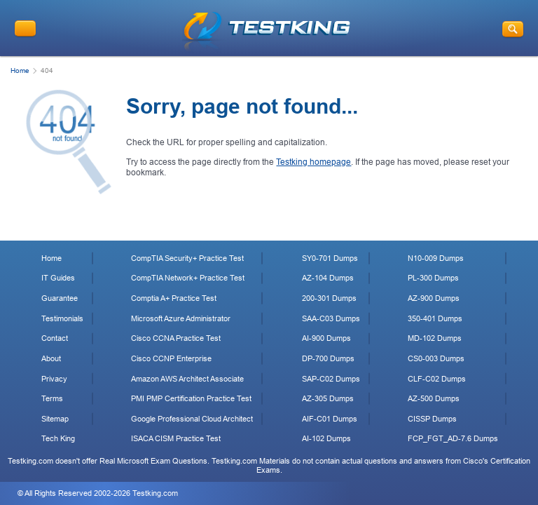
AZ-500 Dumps (434, 398)
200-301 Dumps (329, 298)
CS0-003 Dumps (436, 358)
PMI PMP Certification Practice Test (191, 398)
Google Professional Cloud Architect (192, 419)
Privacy (54, 379)
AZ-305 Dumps (328, 398)
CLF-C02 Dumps (437, 379)
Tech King (58, 438)
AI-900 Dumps (326, 338)
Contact (54, 338)
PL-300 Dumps (433, 278)
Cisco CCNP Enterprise (171, 358)
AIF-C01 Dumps (329, 419)
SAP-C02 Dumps (331, 379)
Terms (52, 398)
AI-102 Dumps (326, 438)
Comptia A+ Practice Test (173, 298)
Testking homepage (313, 162)
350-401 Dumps (435, 318)
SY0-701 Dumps (330, 258)
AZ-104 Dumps (328, 278)
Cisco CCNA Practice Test (176, 338)
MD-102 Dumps (435, 338)
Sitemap (55, 419)
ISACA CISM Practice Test (176, 438)
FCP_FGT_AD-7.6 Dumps (453, 438)
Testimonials (62, 318)
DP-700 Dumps (328, 358)
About (51, 358)
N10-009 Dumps (436, 258)
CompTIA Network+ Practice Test (187, 278)
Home (20, 70)
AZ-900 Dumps (434, 298)
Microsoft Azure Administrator (180, 318)
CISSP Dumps (432, 419)
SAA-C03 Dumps (331, 318)
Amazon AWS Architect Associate (187, 379)
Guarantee (59, 298)
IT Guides (58, 278)
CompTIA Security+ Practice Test (187, 258)
